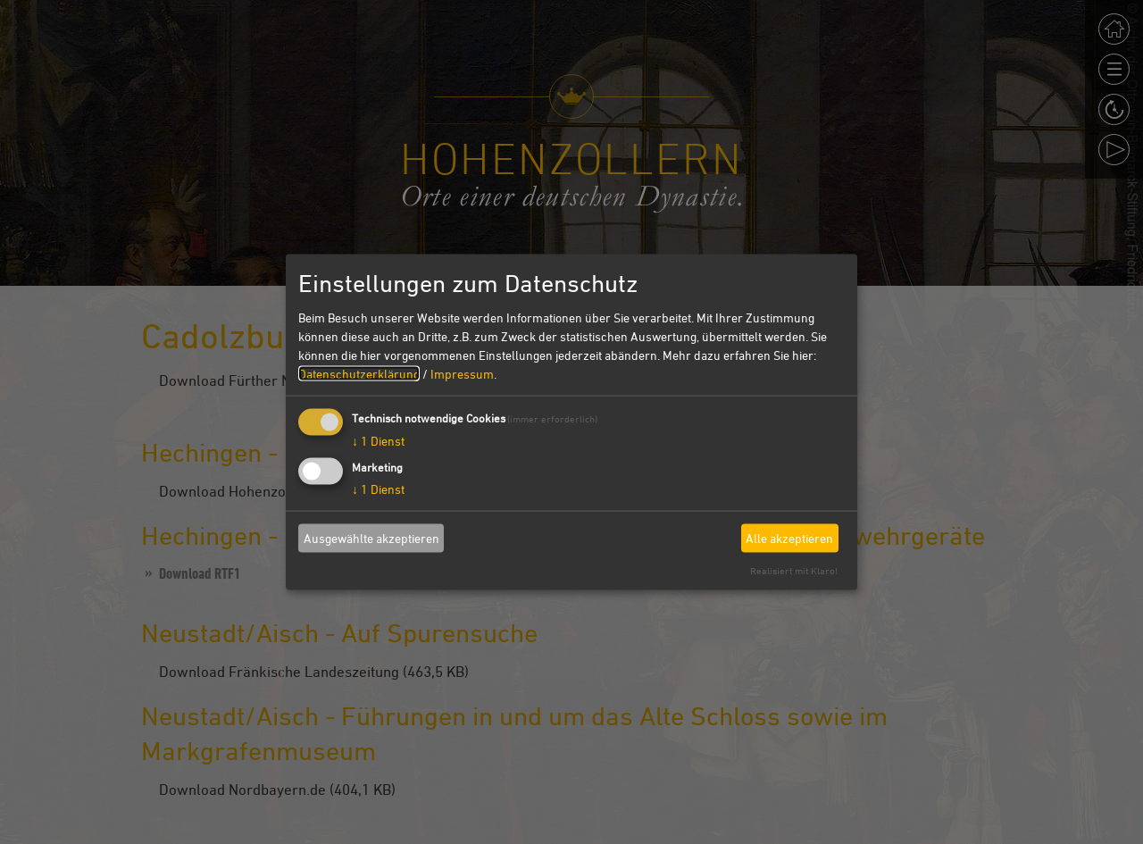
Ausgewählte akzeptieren (371, 538)
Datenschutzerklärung (359, 372)
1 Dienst (378, 439)
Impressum (462, 372)
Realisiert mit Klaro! (794, 569)
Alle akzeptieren (789, 538)
